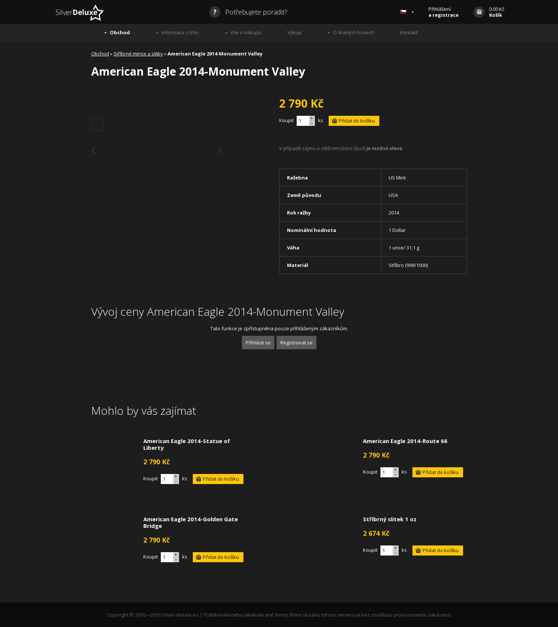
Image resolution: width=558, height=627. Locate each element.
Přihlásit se (258, 342)
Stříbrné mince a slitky (138, 53)
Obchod (120, 32)
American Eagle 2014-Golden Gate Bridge (190, 522)
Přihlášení (443, 12)
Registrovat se (296, 342)
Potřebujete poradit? (248, 11)
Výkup (294, 32)
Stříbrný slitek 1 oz (390, 519)
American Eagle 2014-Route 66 (405, 441)
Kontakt (409, 32)
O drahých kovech (353, 32)
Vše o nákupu (245, 32)
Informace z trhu (180, 32)
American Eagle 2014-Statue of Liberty (186, 444)
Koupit (286, 120)
